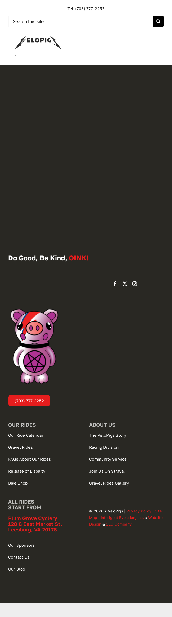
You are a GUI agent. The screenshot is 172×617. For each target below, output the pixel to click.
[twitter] (125, 283)
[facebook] (115, 283)
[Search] (158, 21)
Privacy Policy (138, 511)
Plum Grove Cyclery (32, 518)
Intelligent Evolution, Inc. (122, 517)
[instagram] (134, 283)
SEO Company (119, 524)
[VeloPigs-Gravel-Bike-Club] (38, 32)
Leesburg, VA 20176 (32, 529)
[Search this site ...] (81, 21)
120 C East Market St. (35, 524)
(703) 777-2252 (89, 8)
